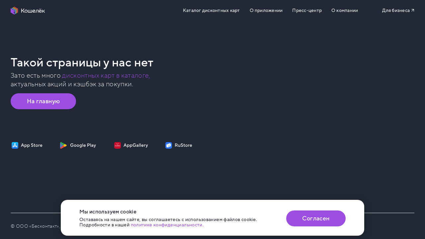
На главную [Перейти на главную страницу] (43, 101)
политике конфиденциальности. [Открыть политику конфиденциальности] (167, 225)
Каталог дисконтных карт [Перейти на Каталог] (211, 10)
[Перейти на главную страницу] (28, 11)
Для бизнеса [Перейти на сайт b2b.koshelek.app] (396, 10)
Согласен (315, 218)
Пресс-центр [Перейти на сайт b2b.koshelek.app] (307, 10)
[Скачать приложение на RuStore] (178, 145)
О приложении (266, 10)
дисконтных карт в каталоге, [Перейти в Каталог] (106, 75)
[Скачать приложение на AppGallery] (131, 145)
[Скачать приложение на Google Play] (77, 145)
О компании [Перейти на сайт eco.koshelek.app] (344, 10)
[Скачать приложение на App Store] (27, 145)
